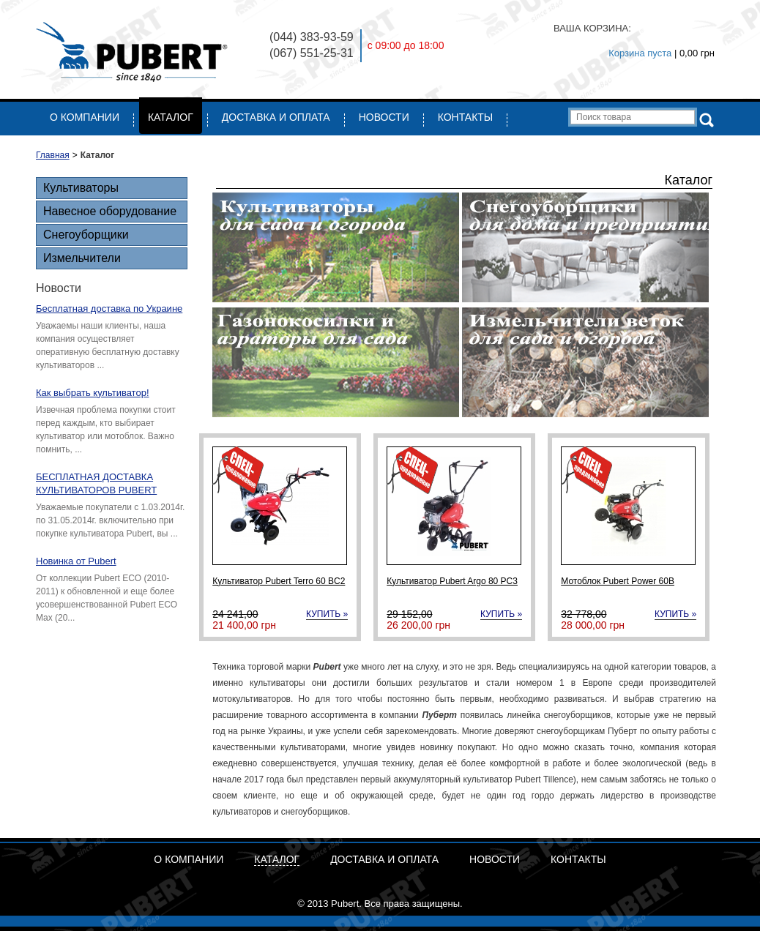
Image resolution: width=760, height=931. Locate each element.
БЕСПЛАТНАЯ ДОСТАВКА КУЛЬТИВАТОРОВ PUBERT (96, 483)
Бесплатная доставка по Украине (109, 308)
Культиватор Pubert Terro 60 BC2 (278, 581)
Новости (384, 117)
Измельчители (82, 258)
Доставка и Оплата (276, 117)
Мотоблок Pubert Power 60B (617, 581)
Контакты (465, 117)
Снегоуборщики (86, 234)
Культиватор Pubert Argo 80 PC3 (452, 581)
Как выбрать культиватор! (92, 392)
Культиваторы (81, 188)
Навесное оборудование (109, 211)
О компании (84, 117)
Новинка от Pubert (76, 561)
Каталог (170, 117)
